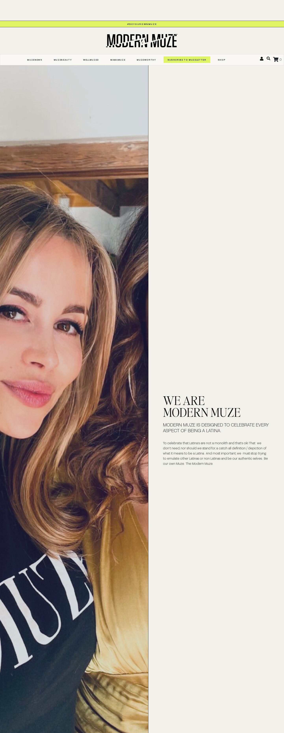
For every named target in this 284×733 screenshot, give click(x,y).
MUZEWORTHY (146, 59)
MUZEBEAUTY (63, 59)
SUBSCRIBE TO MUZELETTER (187, 59)
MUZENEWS (34, 59)
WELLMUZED (91, 59)
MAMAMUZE (117, 59)
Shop (222, 59)
